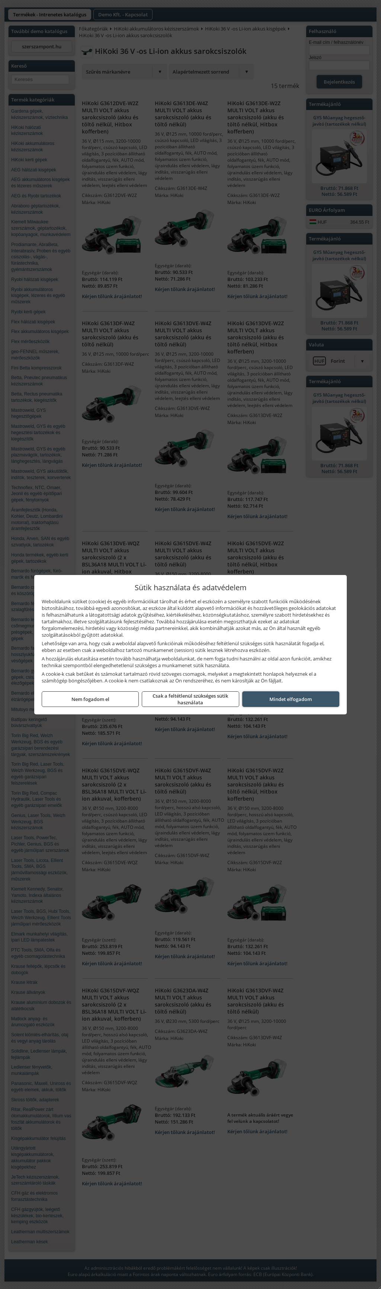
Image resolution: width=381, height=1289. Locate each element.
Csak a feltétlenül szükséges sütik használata (190, 699)
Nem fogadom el (90, 699)
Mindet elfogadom (290, 699)
